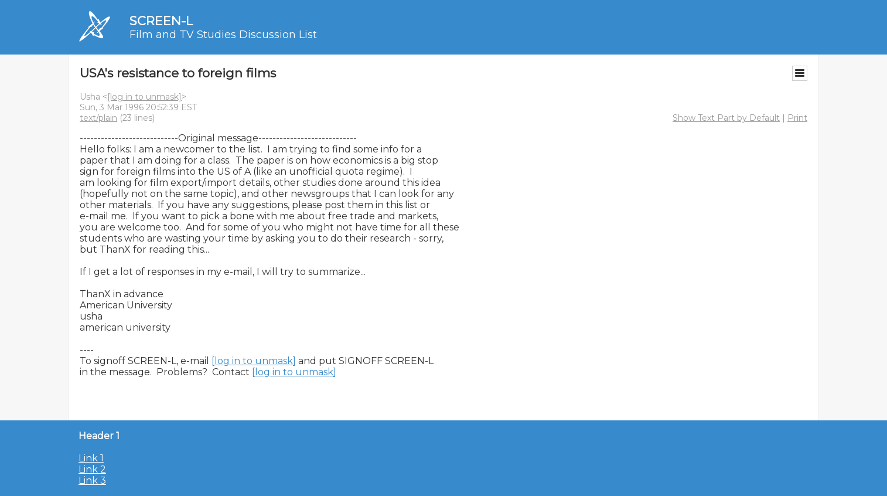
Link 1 (91, 458)
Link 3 (92, 480)
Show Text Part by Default (726, 118)
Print (797, 118)
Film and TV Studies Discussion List (223, 34)
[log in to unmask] (144, 96)
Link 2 (92, 469)
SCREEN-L (161, 20)
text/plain (98, 118)
